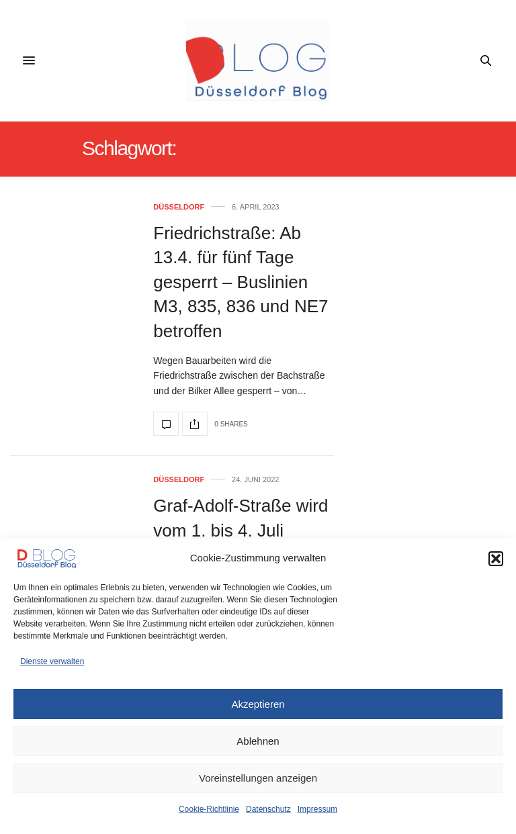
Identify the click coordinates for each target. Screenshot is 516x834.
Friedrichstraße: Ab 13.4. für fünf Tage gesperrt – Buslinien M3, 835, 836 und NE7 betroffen (240, 282)
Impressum (317, 809)
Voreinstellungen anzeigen (258, 778)
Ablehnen (257, 741)
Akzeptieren (257, 704)
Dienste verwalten (52, 661)
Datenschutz (268, 809)
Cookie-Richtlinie (209, 809)
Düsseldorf (178, 207)
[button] (496, 558)
